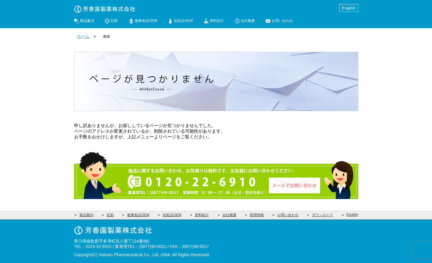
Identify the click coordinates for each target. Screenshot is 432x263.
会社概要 (248, 21)
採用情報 (257, 215)
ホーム (83, 36)
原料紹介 (217, 21)
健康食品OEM (146, 21)
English (349, 8)
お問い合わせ (282, 21)
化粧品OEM (183, 21)
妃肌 (114, 21)
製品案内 (87, 21)
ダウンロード (322, 215)
